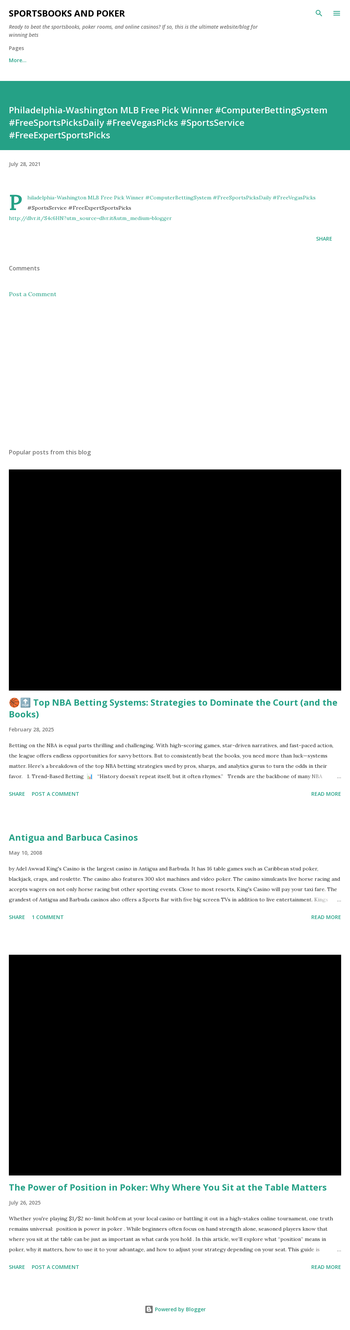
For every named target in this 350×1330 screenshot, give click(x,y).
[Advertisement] (175, 373)
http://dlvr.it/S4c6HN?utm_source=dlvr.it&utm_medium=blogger (90, 218)
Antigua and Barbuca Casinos (73, 837)
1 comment (48, 917)
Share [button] (324, 238)
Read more (326, 793)
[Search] (319, 13)
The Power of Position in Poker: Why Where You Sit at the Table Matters (168, 1187)
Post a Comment (32, 294)
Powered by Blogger (175, 1309)
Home (16, 60)
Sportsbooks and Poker (67, 13)
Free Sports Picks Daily (72, 60)
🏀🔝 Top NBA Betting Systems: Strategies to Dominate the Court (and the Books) (173, 708)
